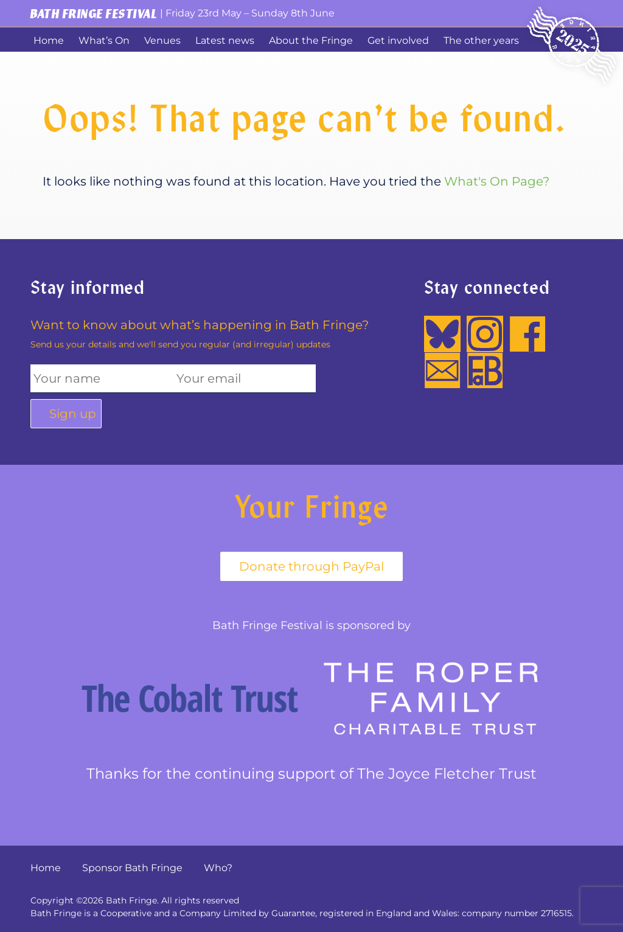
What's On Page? (496, 181)
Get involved (398, 40)
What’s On (104, 40)
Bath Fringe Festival (93, 13)
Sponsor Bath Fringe (132, 868)
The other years (481, 40)
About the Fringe (311, 40)
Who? (218, 868)
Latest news (224, 40)
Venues (162, 40)
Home (48, 40)
